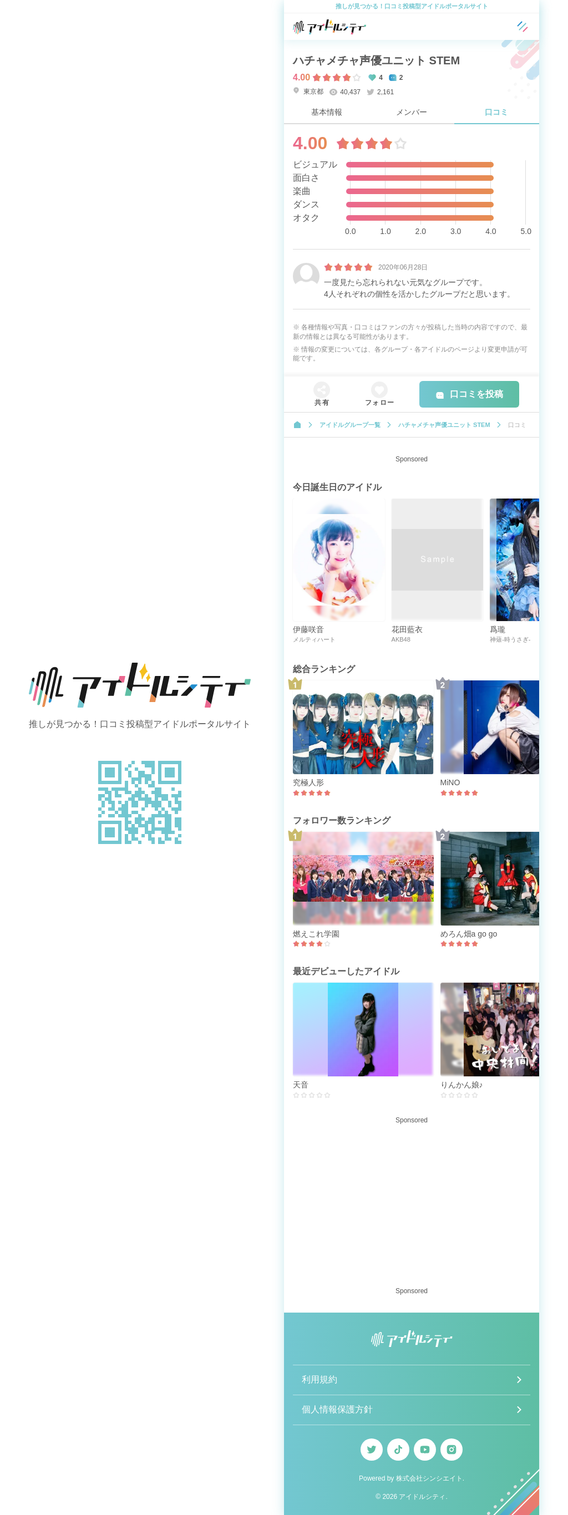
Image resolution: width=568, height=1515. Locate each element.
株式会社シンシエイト (429, 1478)
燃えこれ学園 (316, 933)
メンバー (411, 112)
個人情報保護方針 (337, 1409)
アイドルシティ (422, 1497)
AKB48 (401, 639)
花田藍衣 (407, 629)
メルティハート (314, 639)
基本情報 (326, 112)
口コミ (496, 112)
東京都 (308, 91)
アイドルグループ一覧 (350, 424)
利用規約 (319, 1379)
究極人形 (308, 782)
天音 (300, 1084)
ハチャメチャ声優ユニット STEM (376, 60)
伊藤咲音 (308, 629)
